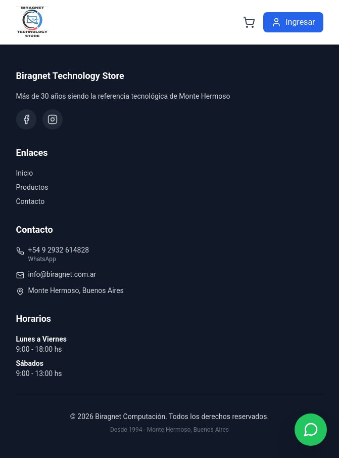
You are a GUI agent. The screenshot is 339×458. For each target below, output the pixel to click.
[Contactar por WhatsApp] (311, 429)
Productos (32, 187)
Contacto (30, 201)
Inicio (24, 173)
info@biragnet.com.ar (62, 274)
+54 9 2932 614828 (58, 250)
